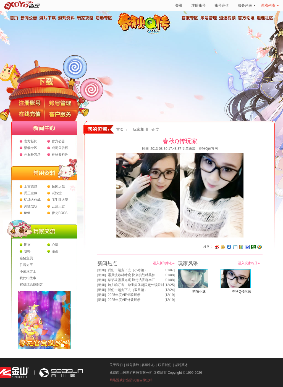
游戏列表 (270, 5)
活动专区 (103, 18)
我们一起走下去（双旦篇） (128, 290)
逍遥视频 (227, 18)
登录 (178, 5)
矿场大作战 (32, 200)
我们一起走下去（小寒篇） (128, 270)
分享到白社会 (235, 247)
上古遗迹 (30, 186)
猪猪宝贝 (26, 258)
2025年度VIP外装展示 (124, 300)
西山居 (60, 372)
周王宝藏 (30, 193)
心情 (55, 245)
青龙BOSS (59, 213)
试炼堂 (57, 193)
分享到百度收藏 (247, 247)
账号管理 (208, 18)
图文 (27, 245)
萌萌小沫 (199, 291)
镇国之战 (58, 186)
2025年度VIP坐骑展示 (124, 295)
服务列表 (247, 5)
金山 (14, 372)
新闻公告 (28, 18)
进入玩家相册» (249, 263)
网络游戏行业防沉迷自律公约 (131, 380)
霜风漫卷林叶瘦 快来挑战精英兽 (131, 275)
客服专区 (189, 18)
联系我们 (164, 365)
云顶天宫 (58, 206)
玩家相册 (140, 129)
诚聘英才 (181, 365)
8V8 (27, 213)
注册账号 (198, 5)
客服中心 (148, 365)
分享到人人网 (229, 247)
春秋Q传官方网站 (145, 33)
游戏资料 (66, 18)
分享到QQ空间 (259, 247)
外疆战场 (30, 206)
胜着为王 (26, 265)
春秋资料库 (60, 154)
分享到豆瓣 (253, 247)
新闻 (101, 270)
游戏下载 (47, 18)
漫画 (55, 251)
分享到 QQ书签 (241, 247)
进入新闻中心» (164, 263)
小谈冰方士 (28, 271)
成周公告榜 (60, 148)
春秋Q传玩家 (241, 291)
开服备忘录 (32, 154)
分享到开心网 (223, 247)
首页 (13, 18)
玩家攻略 (84, 18)
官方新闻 (30, 141)
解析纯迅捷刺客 (31, 285)
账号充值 (221, 5)
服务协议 (132, 365)
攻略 (27, 251)
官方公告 (58, 141)
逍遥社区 (265, 18)
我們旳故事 (28, 278)
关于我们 (116, 365)
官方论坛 (246, 18)
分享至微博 (217, 247)
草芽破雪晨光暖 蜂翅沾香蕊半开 (131, 280)
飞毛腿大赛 (60, 200)
